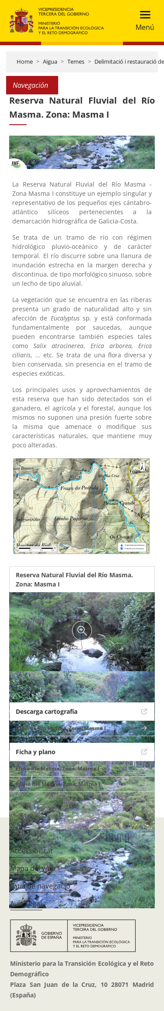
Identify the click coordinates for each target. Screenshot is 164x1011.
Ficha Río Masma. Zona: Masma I (57, 768)
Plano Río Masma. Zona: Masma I (58, 784)
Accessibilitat (31, 851)
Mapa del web (33, 868)
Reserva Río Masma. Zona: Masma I (61, 728)
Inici (16, 833)
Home (25, 61)
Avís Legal (26, 903)
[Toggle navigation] (142, 21)
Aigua (50, 61)
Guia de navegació (40, 886)
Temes (75, 61)
